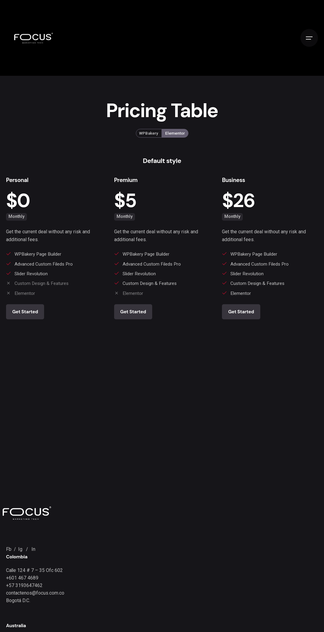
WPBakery (148, 133)
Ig (21, 549)
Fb (9, 549)
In (33, 549)
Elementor (175, 133)
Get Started (25, 312)
